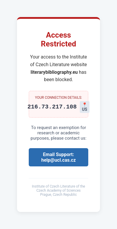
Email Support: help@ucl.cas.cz (58, 157)
